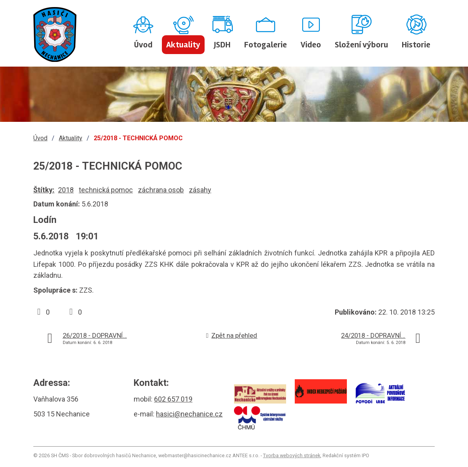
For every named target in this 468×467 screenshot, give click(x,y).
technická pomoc (106, 190)
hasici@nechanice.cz (189, 414)
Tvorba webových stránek (291, 455)
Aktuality (183, 45)
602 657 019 (173, 399)
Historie (416, 45)
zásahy (200, 190)
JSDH (222, 45)
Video (311, 45)
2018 (66, 190)
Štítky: (43, 190)
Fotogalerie (265, 45)
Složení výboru (361, 45)
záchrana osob (161, 190)
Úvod (143, 45)
